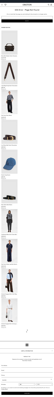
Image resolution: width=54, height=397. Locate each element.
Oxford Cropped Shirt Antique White (9, 323)
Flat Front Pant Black (6, 115)
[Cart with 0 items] (51, 5)
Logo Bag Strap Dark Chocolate (9, 85)
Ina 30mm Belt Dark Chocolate (9, 145)
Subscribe (27, 393)
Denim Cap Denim (5, 174)
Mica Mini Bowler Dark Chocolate (9, 55)
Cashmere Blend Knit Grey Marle (9, 234)
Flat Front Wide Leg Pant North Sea (9, 264)
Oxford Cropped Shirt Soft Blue (9, 294)
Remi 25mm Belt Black (6, 204)
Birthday (3, 384)
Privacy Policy (4, 389)
